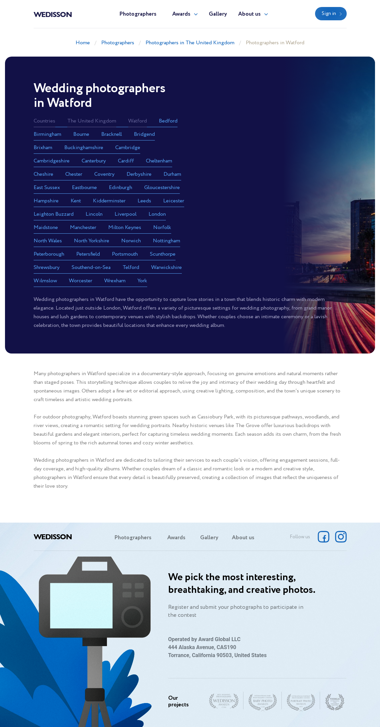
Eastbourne (84, 187)
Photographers (138, 14)
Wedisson (53, 14)
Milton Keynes (124, 227)
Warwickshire (166, 267)
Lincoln (94, 214)
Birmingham (47, 134)
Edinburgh (120, 187)
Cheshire (43, 174)
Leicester (173, 201)
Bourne (81, 134)
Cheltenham (159, 161)
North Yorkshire (91, 241)
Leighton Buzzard (54, 214)
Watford (137, 121)
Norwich (131, 241)
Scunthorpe (163, 254)
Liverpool (126, 214)
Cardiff (126, 161)
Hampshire (46, 201)
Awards (181, 14)
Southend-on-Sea (91, 267)
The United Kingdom (91, 121)
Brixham (43, 147)
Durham (172, 174)
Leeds (144, 201)
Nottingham (166, 241)
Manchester (83, 227)
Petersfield (88, 254)
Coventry (104, 174)
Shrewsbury (47, 267)
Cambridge (127, 147)
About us (249, 14)
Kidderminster (109, 201)
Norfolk (162, 227)
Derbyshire (139, 174)
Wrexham (115, 281)
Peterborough (49, 254)
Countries (44, 121)
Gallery (218, 14)
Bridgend (144, 134)
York (142, 281)
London (157, 214)
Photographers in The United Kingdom (190, 43)
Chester (73, 174)
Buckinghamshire (83, 147)
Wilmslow (45, 281)
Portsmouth (125, 254)
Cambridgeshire (52, 161)
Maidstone (46, 227)
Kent (76, 201)
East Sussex (47, 187)
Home (83, 43)
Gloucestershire (162, 187)
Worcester (80, 281)
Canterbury (94, 161)
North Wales (48, 241)
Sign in (329, 13)
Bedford (168, 121)
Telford (131, 267)
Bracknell (111, 134)
